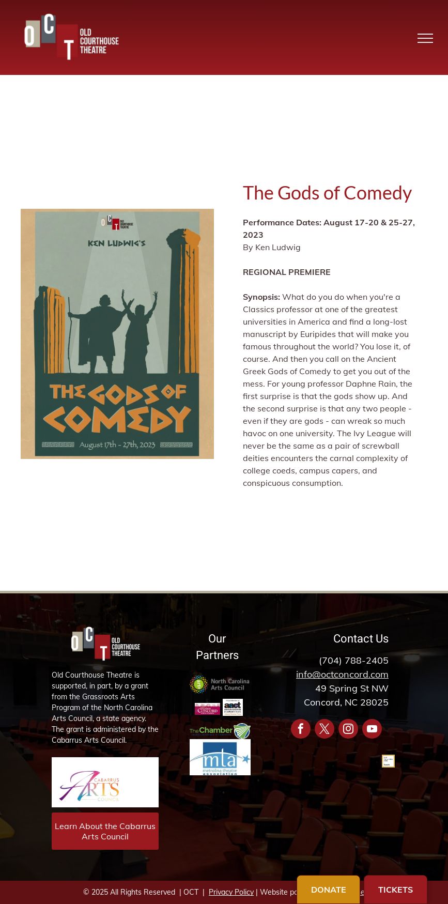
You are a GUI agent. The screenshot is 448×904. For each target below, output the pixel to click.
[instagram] (348, 730)
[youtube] (372, 730)
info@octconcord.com (342, 674)
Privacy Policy (231, 892)
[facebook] (301, 730)
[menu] (425, 38)
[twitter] (324, 730)
